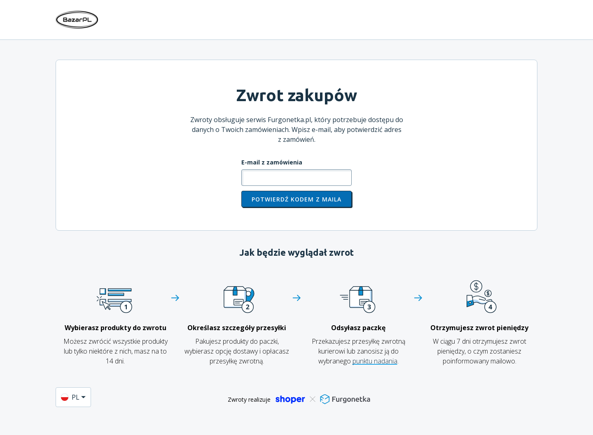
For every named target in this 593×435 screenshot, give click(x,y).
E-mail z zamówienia (271, 162)
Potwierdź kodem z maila (296, 199)
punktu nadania (375, 361)
